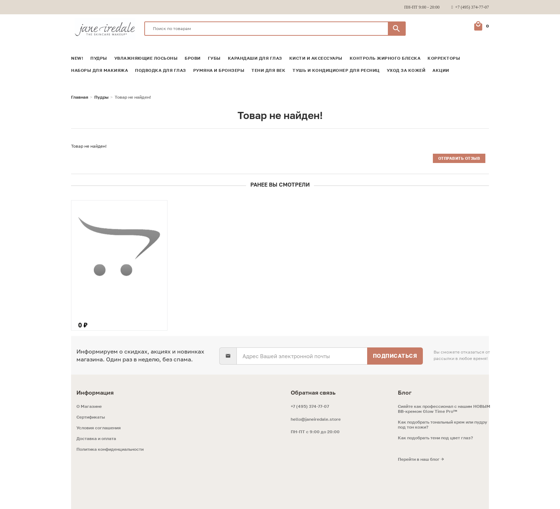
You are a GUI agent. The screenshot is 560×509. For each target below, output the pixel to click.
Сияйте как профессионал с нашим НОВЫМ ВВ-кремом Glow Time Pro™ (444, 409)
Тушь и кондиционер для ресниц (336, 70)
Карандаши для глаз (255, 58)
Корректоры (444, 58)
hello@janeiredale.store (316, 419)
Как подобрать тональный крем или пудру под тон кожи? (442, 425)
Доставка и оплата (96, 438)
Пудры (98, 58)
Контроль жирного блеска (385, 58)
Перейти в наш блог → (421, 459)
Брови (193, 58)
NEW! (77, 58)
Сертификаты (90, 417)
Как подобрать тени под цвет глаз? (435, 437)
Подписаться (395, 355)
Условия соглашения (98, 427)
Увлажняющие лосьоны (146, 58)
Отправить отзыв (459, 158)
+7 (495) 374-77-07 (310, 406)
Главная (79, 97)
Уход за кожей (406, 70)
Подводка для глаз (160, 70)
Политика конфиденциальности (110, 449)
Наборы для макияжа (99, 70)
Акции (440, 70)
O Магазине (89, 406)
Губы (214, 58)
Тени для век (268, 70)
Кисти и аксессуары (315, 58)
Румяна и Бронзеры (219, 70)
